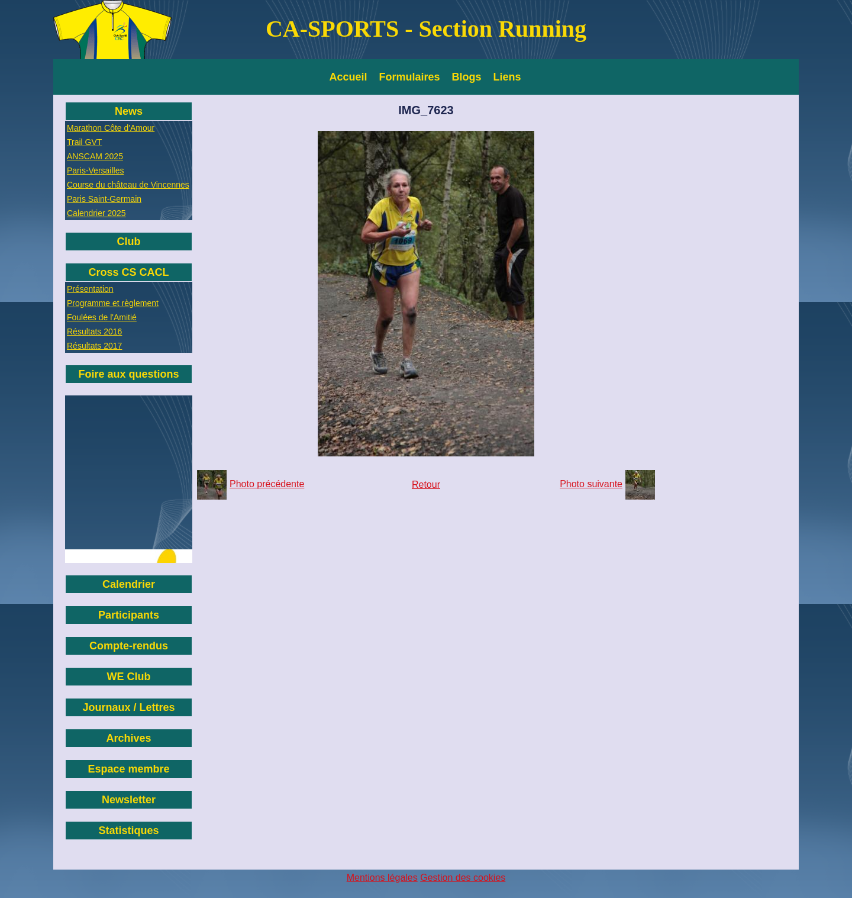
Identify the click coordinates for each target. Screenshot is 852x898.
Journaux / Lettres (128, 707)
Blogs (467, 77)
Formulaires (409, 77)
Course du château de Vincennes (128, 184)
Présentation (90, 289)
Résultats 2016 (94, 331)
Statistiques (128, 830)
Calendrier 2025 (96, 213)
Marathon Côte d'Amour (110, 128)
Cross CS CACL (128, 272)
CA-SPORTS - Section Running (426, 28)
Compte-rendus (128, 646)
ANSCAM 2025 (95, 156)
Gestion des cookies (462, 878)
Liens (507, 77)
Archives (128, 738)
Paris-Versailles (95, 170)
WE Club (129, 677)
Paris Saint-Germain (104, 199)
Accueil (348, 77)
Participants (128, 615)
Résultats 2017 (94, 345)
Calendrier (128, 584)
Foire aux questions (128, 374)
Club (129, 241)
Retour (426, 484)
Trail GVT (84, 142)
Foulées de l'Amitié (102, 317)
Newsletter (129, 800)
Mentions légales (382, 878)
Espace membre (128, 769)
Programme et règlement (113, 303)
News (129, 111)
